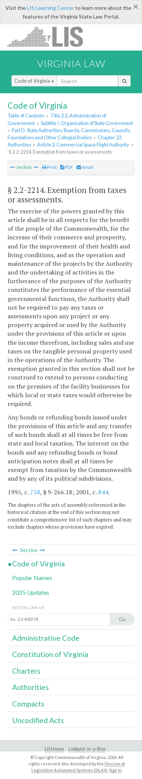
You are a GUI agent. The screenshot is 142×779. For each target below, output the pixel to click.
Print (49, 167)
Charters (26, 670)
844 (103, 492)
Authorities (30, 687)
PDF (66, 167)
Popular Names (32, 577)
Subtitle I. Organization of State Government (87, 123)
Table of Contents (26, 116)
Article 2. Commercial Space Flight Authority (83, 145)
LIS (49, 36)
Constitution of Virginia (50, 654)
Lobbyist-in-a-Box (87, 749)
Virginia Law (71, 63)
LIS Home (54, 749)
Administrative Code (46, 638)
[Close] (136, 6)
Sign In (115, 770)
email (84, 167)
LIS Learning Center (50, 8)
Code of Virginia (34, 81)
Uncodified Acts (38, 720)
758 (35, 492)
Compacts (28, 703)
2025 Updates (30, 592)
